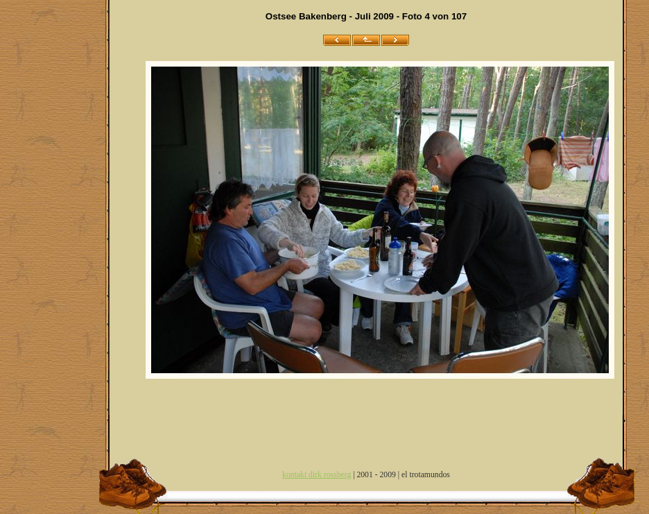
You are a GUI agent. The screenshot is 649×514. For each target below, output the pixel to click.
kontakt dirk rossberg (316, 474)
